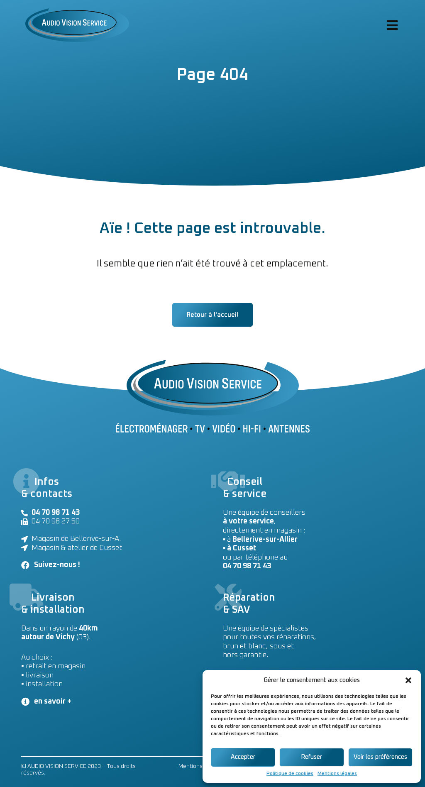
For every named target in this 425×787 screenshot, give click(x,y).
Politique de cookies (289, 773)
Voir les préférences (380, 757)
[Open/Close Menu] (392, 25)
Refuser (311, 757)
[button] (408, 680)
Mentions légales (337, 773)
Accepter (243, 757)
